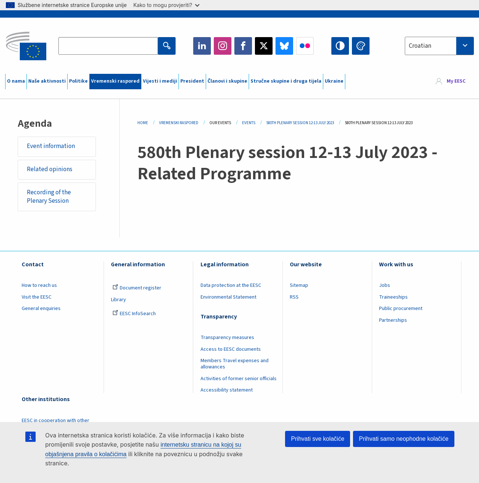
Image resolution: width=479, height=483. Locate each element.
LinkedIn (202, 46)
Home (142, 123)
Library (118, 299)
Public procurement (400, 308)
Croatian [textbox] (420, 46)
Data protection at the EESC (231, 285)
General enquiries (41, 308)
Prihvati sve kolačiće (317, 439)
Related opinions (49, 169)
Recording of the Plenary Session (49, 197)
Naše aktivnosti (47, 81)
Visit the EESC (36, 297)
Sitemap (299, 285)
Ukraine (334, 81)
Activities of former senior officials (239, 378)
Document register (136, 288)
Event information (51, 146)
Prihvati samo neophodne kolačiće (404, 439)
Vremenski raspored (115, 81)
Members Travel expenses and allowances (235, 364)
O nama (16, 81)
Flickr (305, 46)
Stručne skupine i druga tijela (286, 81)
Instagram (222, 46)
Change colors (361, 46)
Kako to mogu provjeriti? (166, 5)
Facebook (243, 46)
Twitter (264, 46)
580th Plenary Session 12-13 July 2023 (300, 123)
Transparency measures (227, 337)
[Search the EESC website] (108, 46)
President (192, 81)
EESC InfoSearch (134, 313)
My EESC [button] (456, 81)
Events (248, 123)
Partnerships (393, 320)
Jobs (384, 285)
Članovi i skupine (227, 81)
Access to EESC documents (231, 349)
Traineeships (393, 297)
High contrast (340, 46)
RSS (294, 297)
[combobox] (439, 46)
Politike (78, 81)
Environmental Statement (228, 297)
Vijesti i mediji (160, 81)
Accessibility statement (227, 390)
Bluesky (284, 46)
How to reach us (39, 285)
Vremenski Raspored (178, 123)
